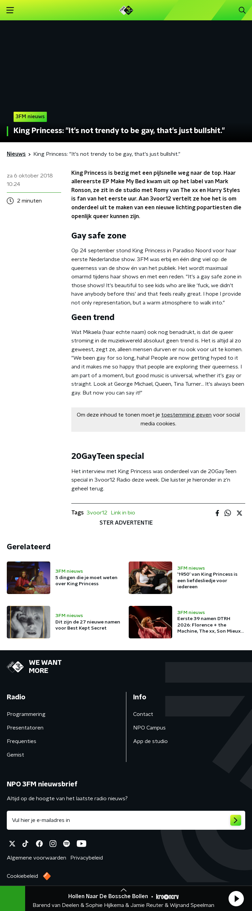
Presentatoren (25, 727)
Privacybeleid (86, 858)
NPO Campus (149, 727)
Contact (143, 714)
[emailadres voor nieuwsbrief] (126, 820)
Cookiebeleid (22, 876)
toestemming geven (186, 415)
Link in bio (123, 512)
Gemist (15, 755)
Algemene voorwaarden (36, 858)
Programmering (26, 714)
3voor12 (97, 512)
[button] (236, 898)
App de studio (150, 741)
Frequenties (21, 741)
